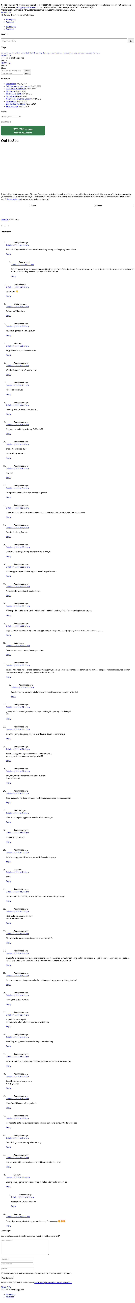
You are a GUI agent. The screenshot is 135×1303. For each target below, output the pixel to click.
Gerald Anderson (14, 199)
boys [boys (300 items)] (31, 53)
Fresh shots (11, 83)
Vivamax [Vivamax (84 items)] (89, 53)
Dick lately (10, 91)
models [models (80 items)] (66, 53)
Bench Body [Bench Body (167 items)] (16, 53)
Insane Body (11, 101)
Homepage (11, 19)
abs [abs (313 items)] (2, 53)
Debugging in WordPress (26, 7)
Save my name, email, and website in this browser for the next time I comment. (38, 1276)
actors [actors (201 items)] (6, 53)
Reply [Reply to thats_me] (8, 315)
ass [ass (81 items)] (10, 53)
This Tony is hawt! (13, 93)
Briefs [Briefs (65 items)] (36, 53)
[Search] (131, 40)
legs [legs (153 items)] (48, 53)
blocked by (23, 130)
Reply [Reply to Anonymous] (8, 254)
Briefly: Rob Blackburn (15, 104)
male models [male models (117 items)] (54, 53)
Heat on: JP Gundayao (15, 88)
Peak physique (12, 106)
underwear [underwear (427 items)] (81, 53)
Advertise (10, 22)
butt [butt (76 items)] (44, 53)
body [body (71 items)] (27, 53)
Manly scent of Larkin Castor (18, 98)
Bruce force (11, 96)
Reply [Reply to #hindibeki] (13, 1206)
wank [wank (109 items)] (98, 53)
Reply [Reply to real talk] (8, 822)
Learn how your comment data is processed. (53, 1285)
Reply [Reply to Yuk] (8, 1225)
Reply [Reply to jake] (8, 881)
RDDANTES (6, 12)
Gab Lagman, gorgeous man (18, 86)
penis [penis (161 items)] (71, 53)
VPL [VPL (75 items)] (94, 53)
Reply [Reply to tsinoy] (8, 654)
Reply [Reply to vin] (8, 1186)
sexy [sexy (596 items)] (75, 53)
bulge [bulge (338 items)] (40, 53)
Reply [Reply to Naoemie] (8, 296)
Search (27, 71)
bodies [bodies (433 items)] (23, 53)
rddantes (5, 219)
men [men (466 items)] (61, 53)
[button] (4, 60)
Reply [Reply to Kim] (8, 355)
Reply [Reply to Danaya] (13, 276)
